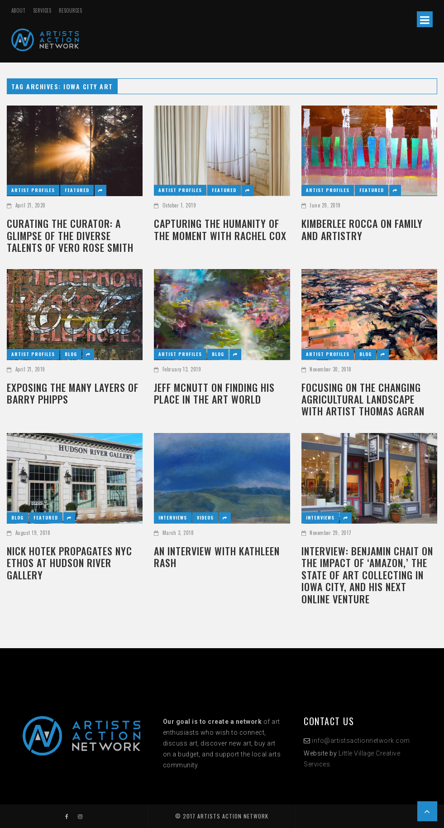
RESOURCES (70, 10)
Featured (77, 190)
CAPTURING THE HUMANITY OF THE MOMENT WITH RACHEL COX (220, 229)
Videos (205, 517)
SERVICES (42, 10)
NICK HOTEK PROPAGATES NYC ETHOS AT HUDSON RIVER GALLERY (69, 563)
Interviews (172, 517)
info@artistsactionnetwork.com (361, 740)
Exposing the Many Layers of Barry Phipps (72, 393)
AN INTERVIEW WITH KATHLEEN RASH (217, 557)
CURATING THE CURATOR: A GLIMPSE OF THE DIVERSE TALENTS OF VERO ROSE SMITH (70, 235)
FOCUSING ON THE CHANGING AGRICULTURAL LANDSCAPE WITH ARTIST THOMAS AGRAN (363, 399)
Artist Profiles (33, 190)
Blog (71, 354)
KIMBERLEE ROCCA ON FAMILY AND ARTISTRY (362, 229)
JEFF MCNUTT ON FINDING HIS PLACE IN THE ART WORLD (214, 393)
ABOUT (18, 10)
